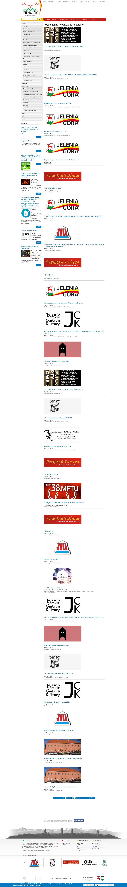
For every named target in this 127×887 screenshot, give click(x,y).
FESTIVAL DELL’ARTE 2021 (53, 587)
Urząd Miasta (26, 50)
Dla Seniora (25, 105)
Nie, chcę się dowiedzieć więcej (104, 885)
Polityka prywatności (88, 877)
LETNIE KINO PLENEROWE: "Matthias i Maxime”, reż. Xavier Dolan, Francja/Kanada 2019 (73, 216)
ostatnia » (92, 797)
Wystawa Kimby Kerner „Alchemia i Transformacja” (60, 787)
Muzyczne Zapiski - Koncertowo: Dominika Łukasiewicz (61, 160)
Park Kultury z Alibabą (51, 474)
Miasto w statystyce (96, 850)
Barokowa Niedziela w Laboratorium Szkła (57, 446)
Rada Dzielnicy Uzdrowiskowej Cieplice (31, 42)
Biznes (59, 2)
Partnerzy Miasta (26, 69)
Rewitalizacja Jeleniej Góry (28, 47)
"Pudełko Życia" (26, 99)
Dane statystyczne (27, 28)
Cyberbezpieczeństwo (27, 80)
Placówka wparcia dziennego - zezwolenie (32, 96)
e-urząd (96, 19)
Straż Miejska (80, 843)
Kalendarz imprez (48, 2)
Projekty (85, 19)
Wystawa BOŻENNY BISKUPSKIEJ (55, 131)
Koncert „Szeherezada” (51, 559)
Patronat (102, 2)
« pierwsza (56, 797)
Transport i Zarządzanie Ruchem (30, 45)
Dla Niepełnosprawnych (28, 107)
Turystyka (66, 2)
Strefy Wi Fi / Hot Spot (28, 72)
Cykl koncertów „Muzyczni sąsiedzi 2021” (57, 702)
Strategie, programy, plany (28, 31)
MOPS (78, 844)
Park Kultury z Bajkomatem (52, 188)
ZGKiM (78, 848)
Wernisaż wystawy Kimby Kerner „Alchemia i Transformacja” (63, 758)
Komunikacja (26, 77)
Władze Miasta (26, 37)
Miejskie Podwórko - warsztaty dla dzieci (56, 361)
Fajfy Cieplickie (48, 275)
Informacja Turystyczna (97, 844)
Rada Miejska (26, 39)
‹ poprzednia (62, 797)
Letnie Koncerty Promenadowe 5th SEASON (58, 418)
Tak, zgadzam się (88, 885)
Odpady (94, 2)
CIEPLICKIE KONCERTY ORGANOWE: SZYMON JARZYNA (63, 46)
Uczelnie (25, 64)
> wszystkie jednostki (81, 850)
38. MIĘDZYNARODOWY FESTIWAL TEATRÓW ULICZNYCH (64, 503)
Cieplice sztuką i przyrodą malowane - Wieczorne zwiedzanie (63, 303)
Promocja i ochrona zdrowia (29, 88)
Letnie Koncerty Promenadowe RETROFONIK (58, 673)
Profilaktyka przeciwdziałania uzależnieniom (32, 94)
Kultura (74, 2)
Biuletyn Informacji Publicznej (65, 844)
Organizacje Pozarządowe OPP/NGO (31, 91)
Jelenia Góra (54, 19)
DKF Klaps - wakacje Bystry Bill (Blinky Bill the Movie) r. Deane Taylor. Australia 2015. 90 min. (73, 617)
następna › (87, 797)
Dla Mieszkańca (64, 19)
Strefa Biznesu (95, 843)
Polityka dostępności (88, 880)
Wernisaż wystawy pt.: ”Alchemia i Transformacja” (59, 730)
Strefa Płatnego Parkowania (29, 75)
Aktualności (47, 19)
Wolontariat (25, 102)
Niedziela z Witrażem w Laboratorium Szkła (57, 103)
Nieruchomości (84, 2)
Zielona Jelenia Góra (27, 61)
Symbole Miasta (26, 34)
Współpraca (25, 66)
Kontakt (92, 19)
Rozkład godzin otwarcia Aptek (29, 110)
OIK (77, 846)
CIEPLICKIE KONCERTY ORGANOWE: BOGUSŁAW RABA (63, 389)
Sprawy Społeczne (75, 19)
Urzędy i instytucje (27, 53)
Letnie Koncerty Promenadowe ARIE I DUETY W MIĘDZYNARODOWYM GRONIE (70, 75)
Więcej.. (39, 136)
